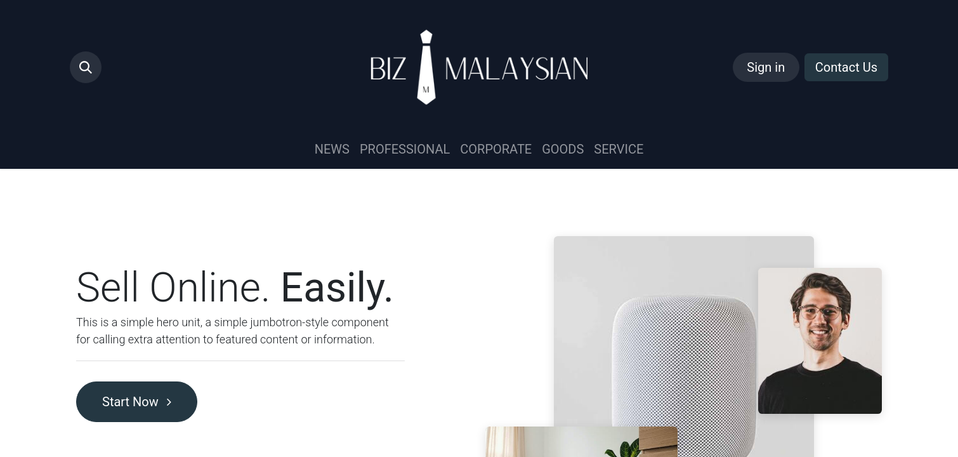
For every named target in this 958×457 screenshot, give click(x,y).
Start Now (136, 401)
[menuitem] (332, 149)
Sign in (766, 67)
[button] (86, 67)
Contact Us (846, 67)
